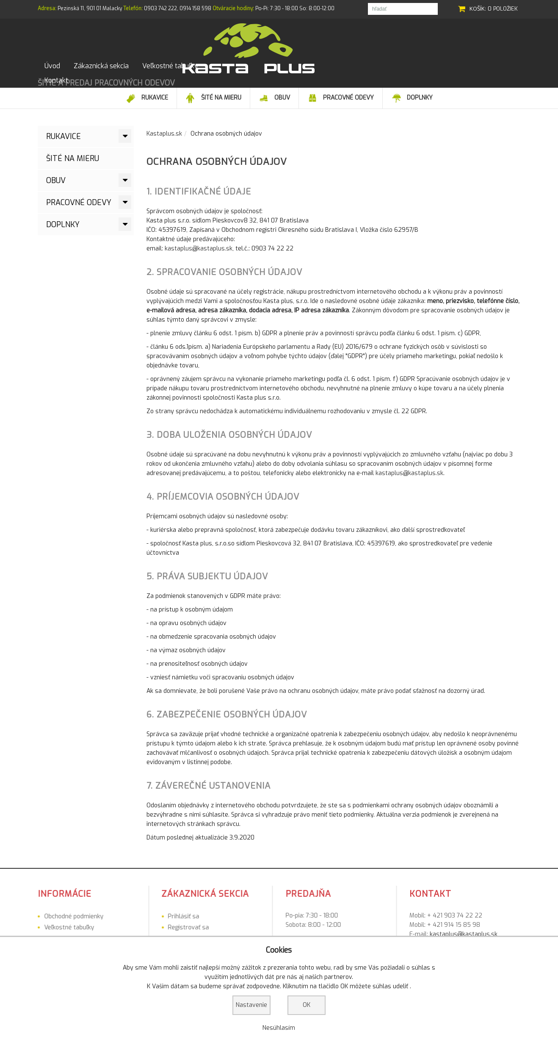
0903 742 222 (160, 8)
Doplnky (63, 231)
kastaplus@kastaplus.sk (198, 255)
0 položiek (503, 8)
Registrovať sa (110, 934)
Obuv (56, 187)
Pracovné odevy (78, 209)
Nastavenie (251, 1005)
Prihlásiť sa (106, 923)
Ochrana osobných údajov (216, 168)
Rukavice (63, 143)
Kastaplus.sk (164, 140)
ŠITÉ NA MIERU (72, 165)
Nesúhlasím (278, 1028)
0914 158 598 (195, 8)
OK (306, 1005)
